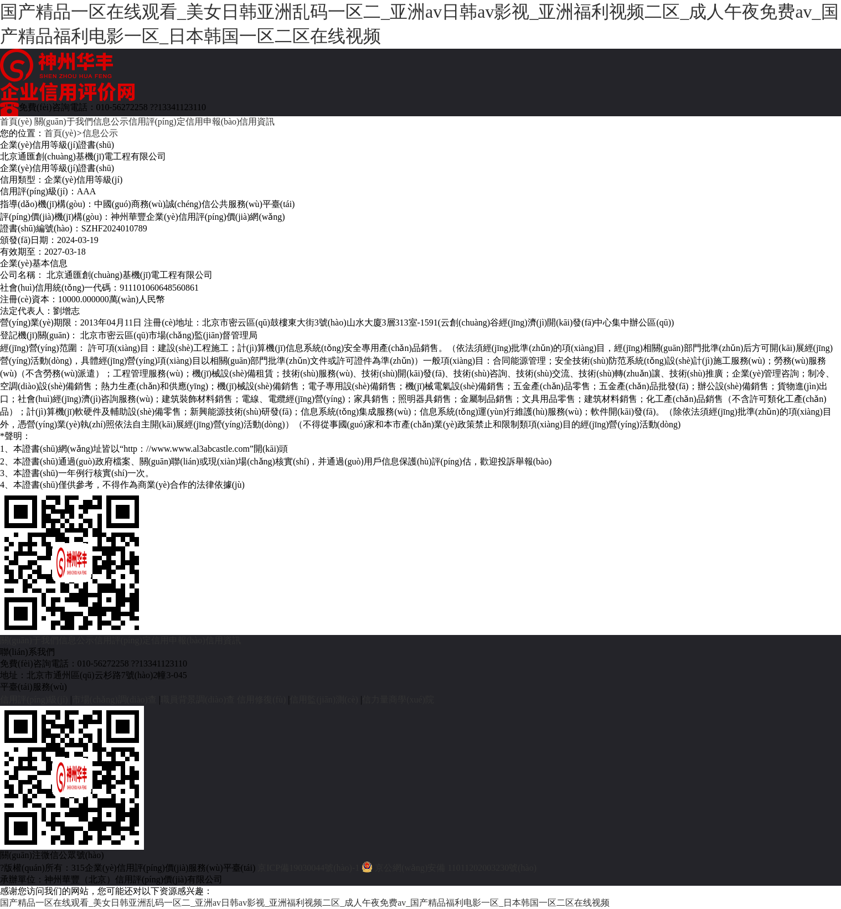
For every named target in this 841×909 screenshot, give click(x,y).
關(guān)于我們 (63, 121)
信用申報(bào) (212, 121)
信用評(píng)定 (156, 121)
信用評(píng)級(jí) (34, 699)
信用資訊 (257, 121)
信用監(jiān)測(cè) (324, 699)
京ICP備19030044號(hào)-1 (308, 867)
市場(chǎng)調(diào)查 (114, 699)
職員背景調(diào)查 (198, 699)
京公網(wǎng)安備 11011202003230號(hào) (455, 867)
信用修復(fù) (261, 699)
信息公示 (110, 121)
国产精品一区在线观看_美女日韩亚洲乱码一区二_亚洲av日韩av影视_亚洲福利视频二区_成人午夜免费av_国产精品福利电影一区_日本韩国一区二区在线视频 (419, 24)
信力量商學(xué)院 (398, 699)
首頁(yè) (16, 121)
